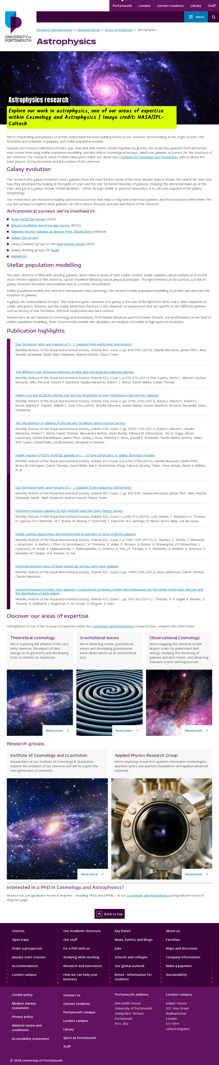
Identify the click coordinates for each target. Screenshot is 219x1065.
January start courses (28, 957)
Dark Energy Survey (71, 244)
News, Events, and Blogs (134, 939)
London (144, 5)
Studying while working (81, 957)
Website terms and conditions (27, 1027)
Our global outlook (129, 966)
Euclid (55, 250)
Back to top (110, 914)
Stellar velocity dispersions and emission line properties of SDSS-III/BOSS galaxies (75, 534)
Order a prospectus (27, 948)
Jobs (118, 948)
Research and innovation (54, 30)
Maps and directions (181, 948)
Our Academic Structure (82, 931)
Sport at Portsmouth (79, 1038)
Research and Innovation (82, 966)
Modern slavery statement (24, 1005)
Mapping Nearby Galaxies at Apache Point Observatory (51, 231)
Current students (170, 5)
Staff (212, 5)
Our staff (70, 939)
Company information (183, 957)
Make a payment (179, 966)
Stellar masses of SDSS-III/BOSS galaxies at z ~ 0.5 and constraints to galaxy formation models (85, 455)
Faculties (173, 939)
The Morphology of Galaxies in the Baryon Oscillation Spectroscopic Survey (70, 423)
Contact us (71, 995)
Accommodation (25, 966)
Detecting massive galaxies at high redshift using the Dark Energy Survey (69, 510)
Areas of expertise (119, 30)
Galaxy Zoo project (25, 237)
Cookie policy (22, 994)
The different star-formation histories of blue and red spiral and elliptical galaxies (74, 372)
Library (196, 5)
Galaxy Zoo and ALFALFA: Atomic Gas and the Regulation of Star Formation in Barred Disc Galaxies (87, 395)
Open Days (20, 939)
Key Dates (123, 931)
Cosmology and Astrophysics (113, 626)
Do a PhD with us (76, 948)
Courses (18, 931)
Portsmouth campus (79, 1012)
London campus (24, 974)
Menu (196, 17)
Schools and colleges (131, 957)
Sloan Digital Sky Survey (28, 219)
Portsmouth (122, 5)
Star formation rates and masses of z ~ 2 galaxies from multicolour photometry (73, 344)
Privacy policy (22, 1016)
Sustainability (176, 974)
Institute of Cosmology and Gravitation (148, 157)
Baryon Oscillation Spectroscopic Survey (40, 225)
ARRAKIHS (19, 256)
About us (173, 931)
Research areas (88, 30)
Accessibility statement (30, 1038)
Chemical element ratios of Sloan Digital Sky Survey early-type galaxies (67, 566)
